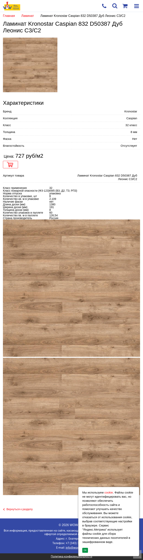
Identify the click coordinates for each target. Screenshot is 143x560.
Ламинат (28, 15)
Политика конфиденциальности (71, 556)
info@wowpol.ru (76, 547)
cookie (108, 492)
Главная (9, 15)
